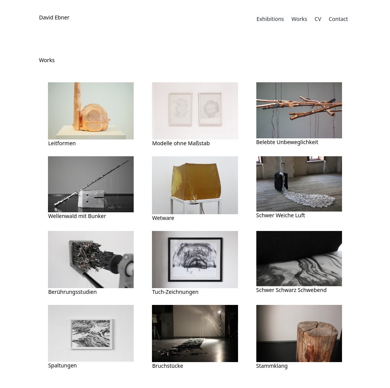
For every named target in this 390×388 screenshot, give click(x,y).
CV (318, 18)
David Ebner (54, 17)
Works (299, 18)
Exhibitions (270, 18)
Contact (338, 18)
